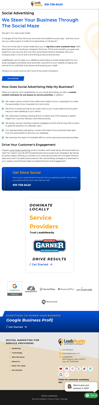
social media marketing (20, 150)
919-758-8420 (53, 4)
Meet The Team (19, 366)
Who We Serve (18, 357)
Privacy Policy (53, 399)
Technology (17, 353)
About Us (16, 361)
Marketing (16, 348)
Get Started (17, 370)
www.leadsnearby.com (71, 353)
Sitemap (64, 399)
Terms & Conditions (39, 399)
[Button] (13, 78)
